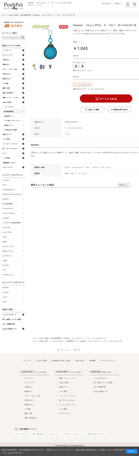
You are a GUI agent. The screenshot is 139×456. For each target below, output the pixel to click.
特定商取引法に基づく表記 (61, 360)
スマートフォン (65, 350)
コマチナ (66, 434)
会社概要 (92, 360)
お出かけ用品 (63, 382)
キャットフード (30, 382)
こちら (10, 453)
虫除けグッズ (63, 387)
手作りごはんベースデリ (96, 434)
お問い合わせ (106, 3)
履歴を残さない (123, 185)
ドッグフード (29, 378)
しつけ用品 (63, 409)
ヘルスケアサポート (101, 378)
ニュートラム (54, 434)
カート (135, 6)
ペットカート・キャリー (67, 396)
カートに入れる (108, 98)
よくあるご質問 (41, 360)
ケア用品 (28, 409)
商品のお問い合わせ (121, 109)
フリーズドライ (22, 434)
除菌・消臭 (28, 413)
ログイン (127, 6)
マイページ (27, 360)
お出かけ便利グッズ (101, 391)
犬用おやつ (28, 387)
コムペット (79, 434)
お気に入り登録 (93, 109)
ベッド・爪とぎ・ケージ (67, 404)
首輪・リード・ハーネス (67, 378)
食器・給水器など (31, 418)
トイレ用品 (63, 391)
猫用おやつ (28, 391)
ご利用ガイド (118, 3)
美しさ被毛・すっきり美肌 (103, 382)
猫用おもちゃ (29, 404)
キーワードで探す (9, 33)
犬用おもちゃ (29, 400)
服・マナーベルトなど (67, 400)
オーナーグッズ (64, 413)
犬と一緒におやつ (38, 434)
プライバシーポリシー (108, 360)
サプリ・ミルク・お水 (32, 396)
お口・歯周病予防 (100, 387)
